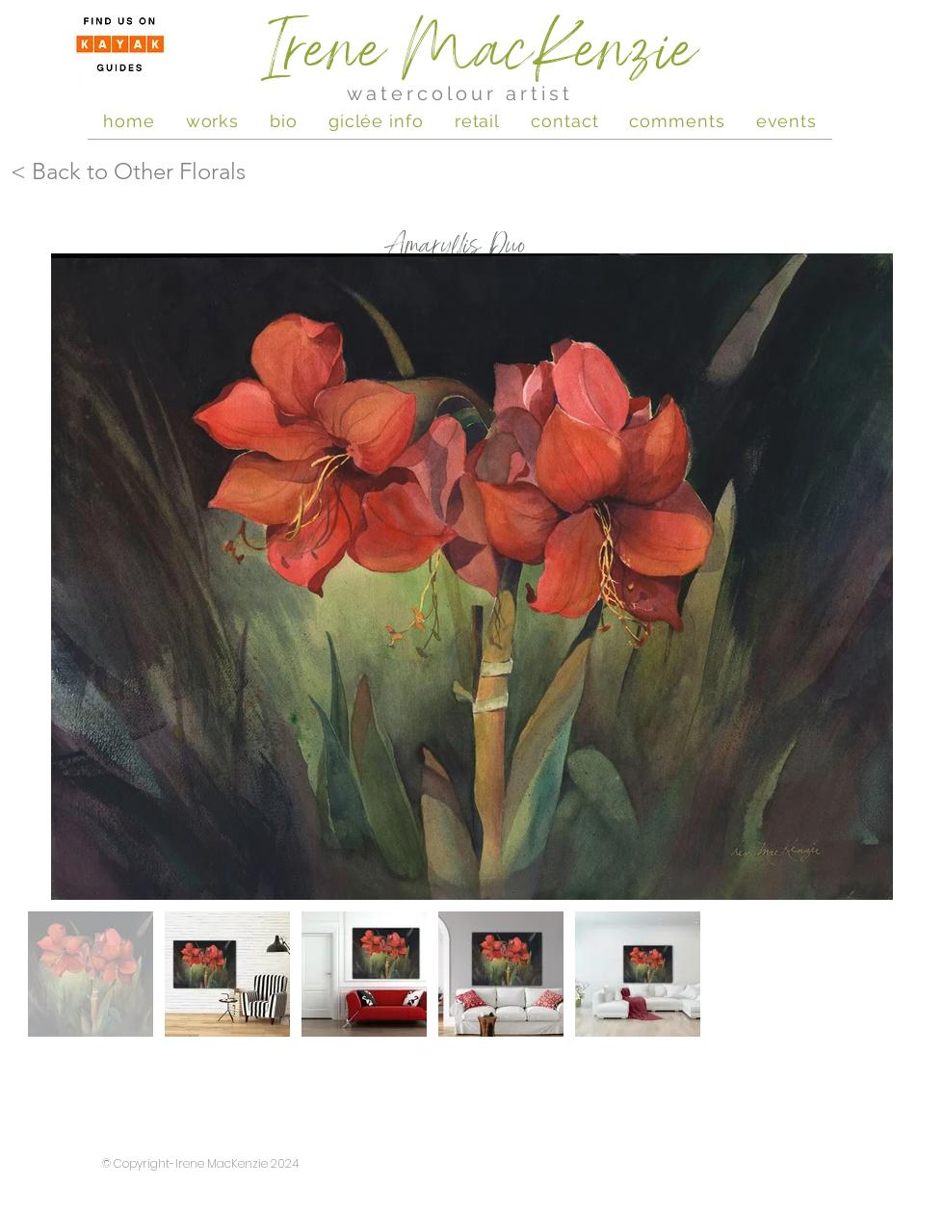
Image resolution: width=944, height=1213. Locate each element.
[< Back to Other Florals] (178, 171)
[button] (786, 120)
